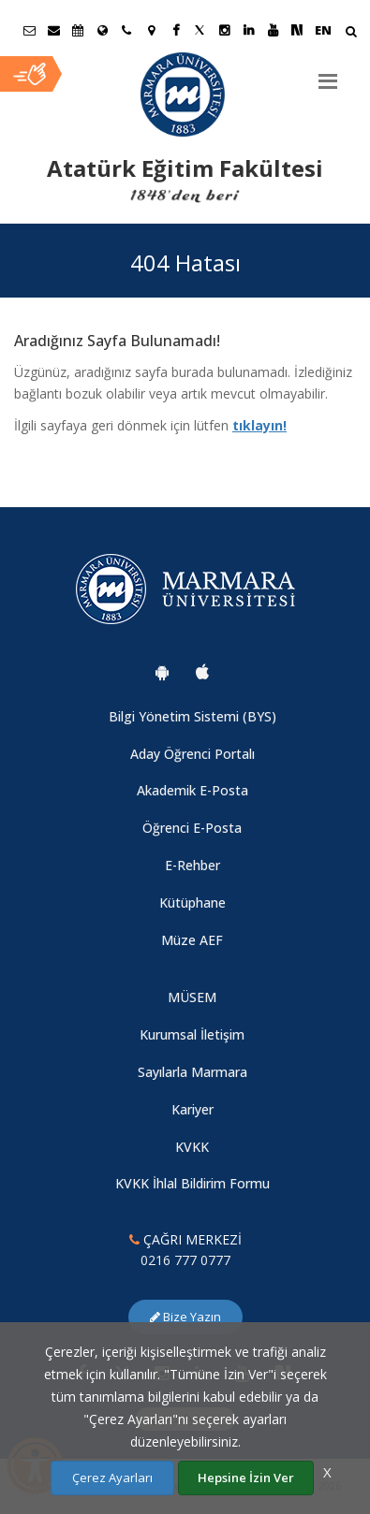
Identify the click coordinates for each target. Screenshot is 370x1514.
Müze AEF (192, 940)
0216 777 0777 (185, 1260)
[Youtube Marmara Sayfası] (272, 30)
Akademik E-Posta (192, 790)
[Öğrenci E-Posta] (29, 30)
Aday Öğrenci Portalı (192, 754)
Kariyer (192, 1109)
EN (323, 30)
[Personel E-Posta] (53, 30)
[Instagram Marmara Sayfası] (224, 30)
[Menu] (328, 73)
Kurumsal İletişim (192, 1034)
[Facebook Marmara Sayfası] (175, 30)
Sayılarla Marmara (192, 1072)
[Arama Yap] (351, 33)
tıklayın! (259, 425)
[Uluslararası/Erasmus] (102, 30)
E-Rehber (192, 865)
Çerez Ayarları (112, 1477)
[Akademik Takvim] (77, 30)
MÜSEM (192, 997)
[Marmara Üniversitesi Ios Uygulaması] (202, 672)
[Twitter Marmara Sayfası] (199, 30)
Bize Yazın (185, 1316)
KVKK (192, 1147)
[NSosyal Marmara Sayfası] (297, 30)
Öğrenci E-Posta (192, 828)
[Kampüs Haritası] (150, 30)
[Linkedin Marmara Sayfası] (248, 30)
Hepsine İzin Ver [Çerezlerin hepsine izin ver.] (246, 1477)
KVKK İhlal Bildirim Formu (192, 1183)
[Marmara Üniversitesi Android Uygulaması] (162, 672)
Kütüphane (192, 902)
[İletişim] (126, 30)
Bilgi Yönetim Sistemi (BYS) (192, 716)
